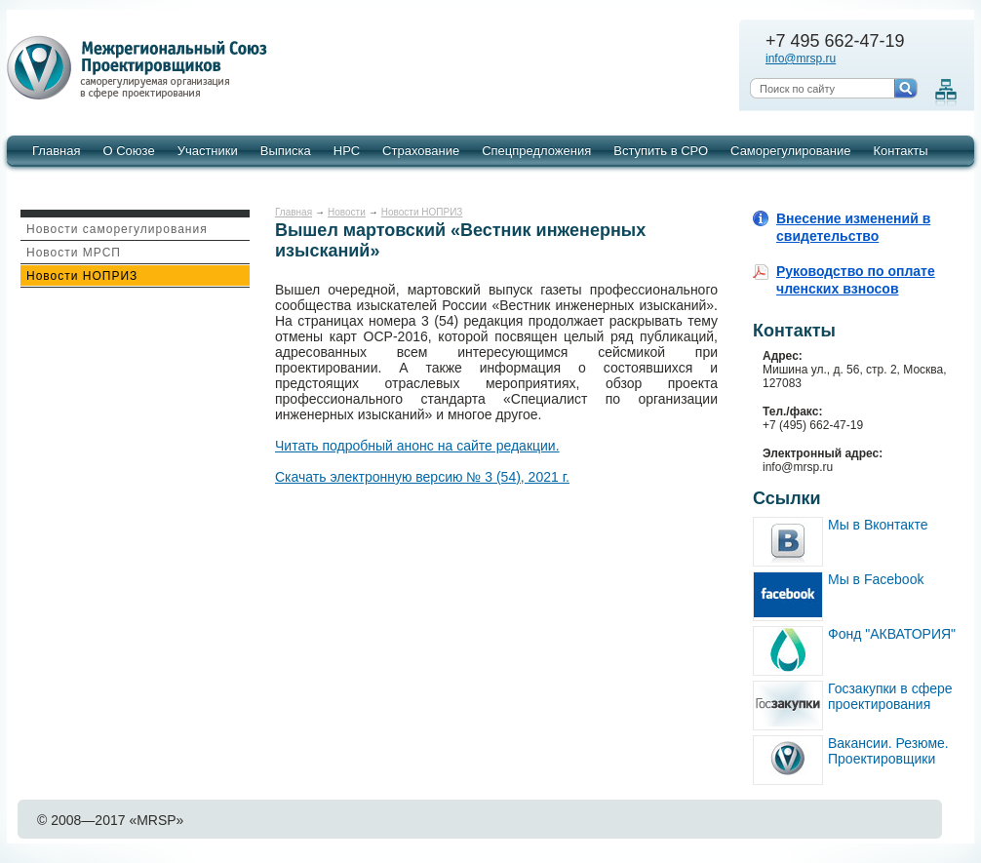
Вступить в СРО (660, 150)
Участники (207, 150)
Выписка (285, 150)
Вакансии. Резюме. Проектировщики (888, 750)
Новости (347, 212)
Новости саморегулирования (117, 229)
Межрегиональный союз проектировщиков (140, 68)
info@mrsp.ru (800, 58)
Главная (56, 150)
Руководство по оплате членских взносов (855, 279)
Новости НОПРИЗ (81, 276)
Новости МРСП (73, 252)
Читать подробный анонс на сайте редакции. (417, 445)
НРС (347, 150)
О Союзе (128, 150)
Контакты (900, 150)
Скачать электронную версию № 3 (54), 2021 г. (422, 477)
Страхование (420, 150)
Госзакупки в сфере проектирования (890, 696)
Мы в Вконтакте (877, 524)
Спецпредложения (536, 150)
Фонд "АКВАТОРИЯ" (892, 634)
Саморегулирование (790, 150)
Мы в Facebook (875, 579)
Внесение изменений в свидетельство (853, 227)
